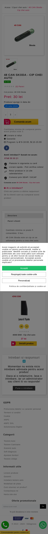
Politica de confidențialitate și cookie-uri (27, 286)
